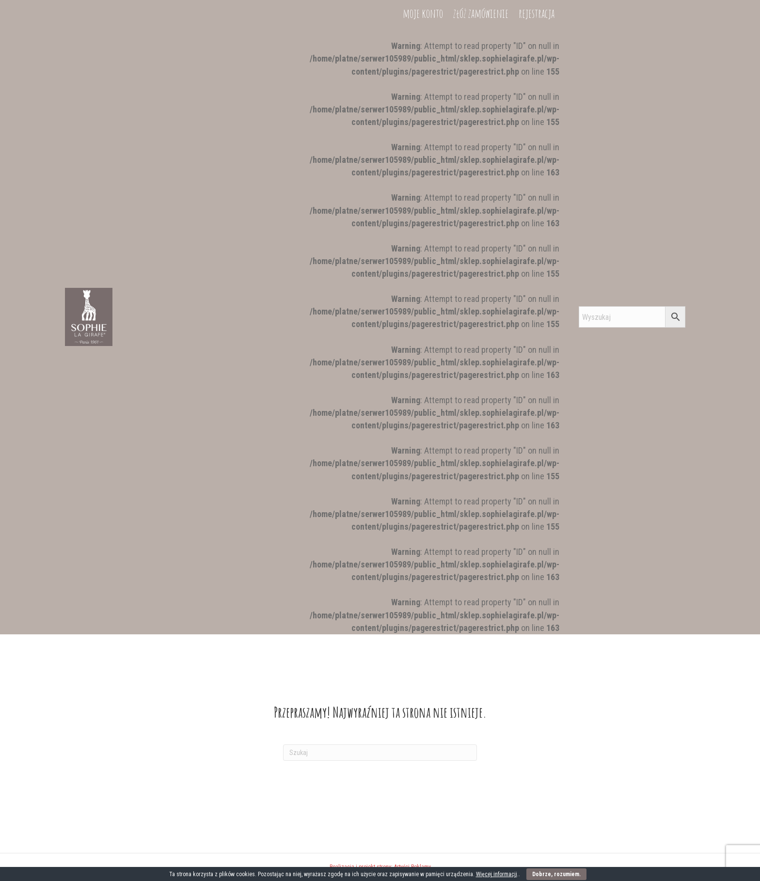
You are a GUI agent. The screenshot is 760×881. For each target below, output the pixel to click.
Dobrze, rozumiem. (556, 874)
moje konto (423, 620)
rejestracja (536, 620)
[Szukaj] (380, 752)
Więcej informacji (496, 874)
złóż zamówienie (480, 620)
